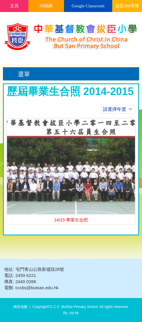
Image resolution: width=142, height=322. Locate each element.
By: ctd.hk (71, 313)
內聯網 (46, 6)
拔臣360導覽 (127, 6)
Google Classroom (88, 6)
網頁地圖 (20, 307)
